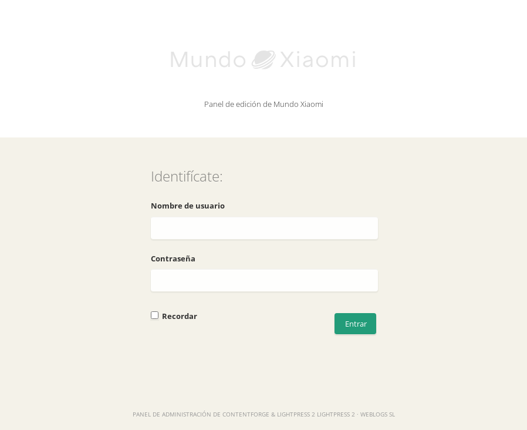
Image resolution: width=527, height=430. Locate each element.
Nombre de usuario (188, 205)
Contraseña (173, 258)
